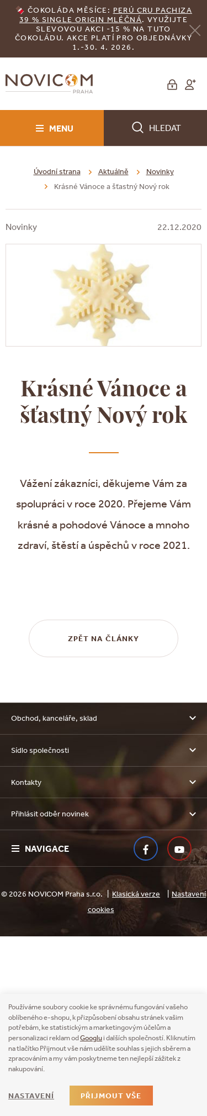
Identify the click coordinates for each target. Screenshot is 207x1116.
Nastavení (31, 1096)
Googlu (91, 1037)
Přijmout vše (111, 1096)
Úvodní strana (57, 171)
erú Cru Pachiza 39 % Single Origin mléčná (105, 14)
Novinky (160, 171)
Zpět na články (104, 818)
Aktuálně (113, 171)
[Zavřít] (194, 29)
